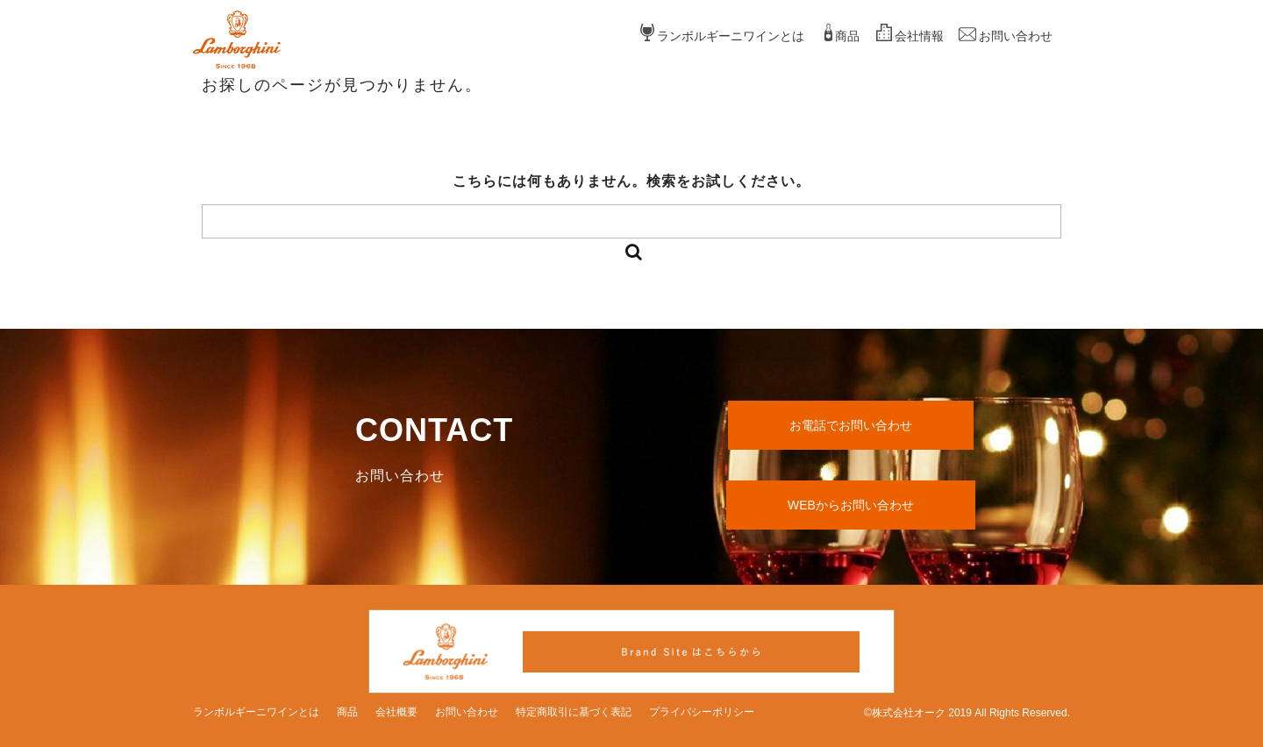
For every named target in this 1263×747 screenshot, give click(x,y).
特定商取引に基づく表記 (574, 712)
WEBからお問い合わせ (851, 505)
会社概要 (396, 712)
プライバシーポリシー (701, 712)
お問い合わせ (1015, 36)
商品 (847, 36)
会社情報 (919, 36)
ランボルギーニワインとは (730, 36)
